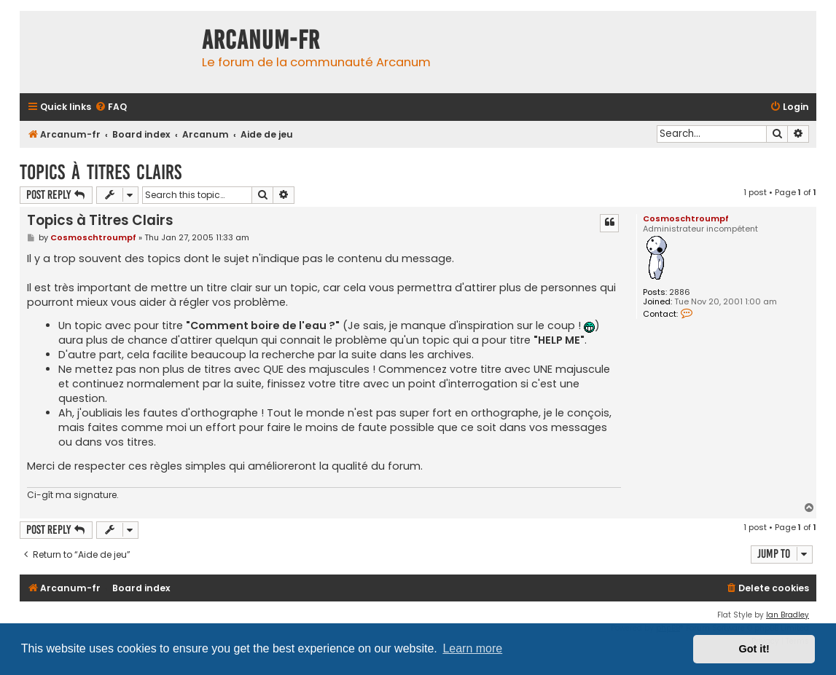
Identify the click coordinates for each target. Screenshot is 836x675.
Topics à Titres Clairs (100, 172)
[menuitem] (111, 107)
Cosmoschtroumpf (686, 218)
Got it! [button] (754, 649)
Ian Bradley (787, 614)
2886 (679, 292)
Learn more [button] (472, 648)
